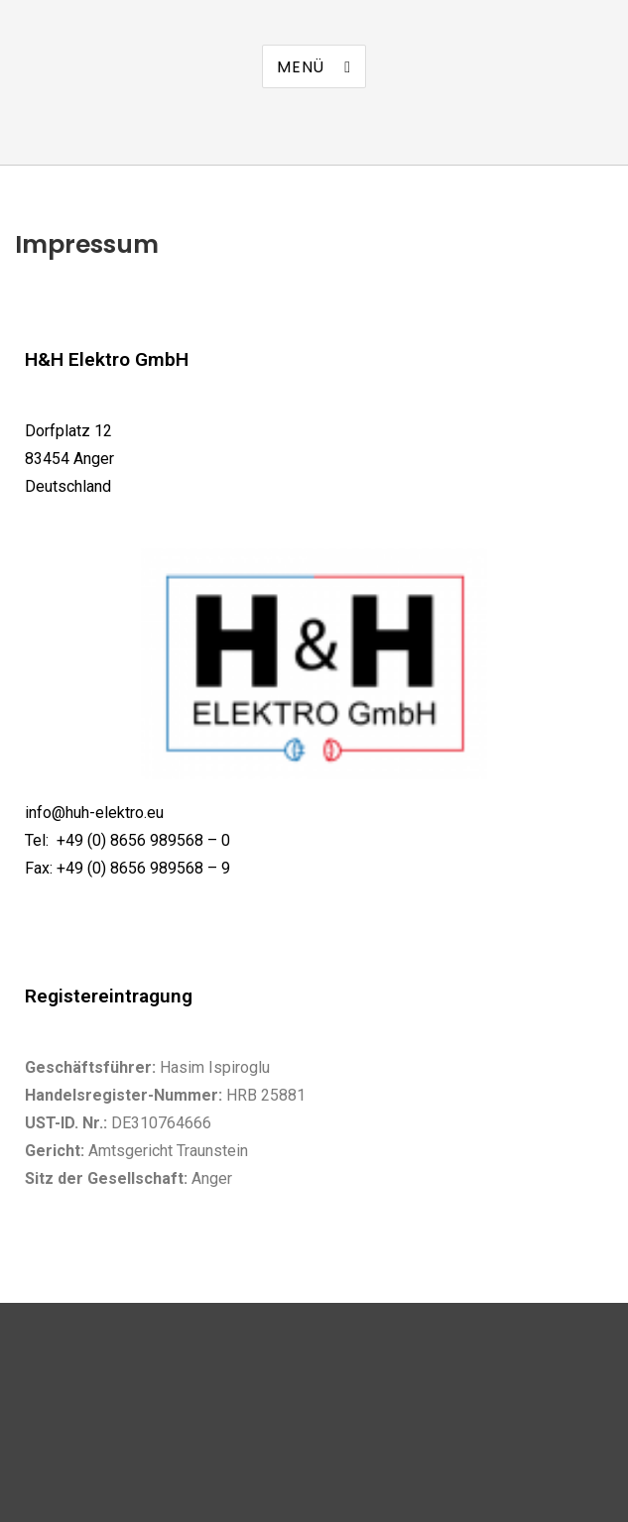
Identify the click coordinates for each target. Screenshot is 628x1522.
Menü (300, 67)
